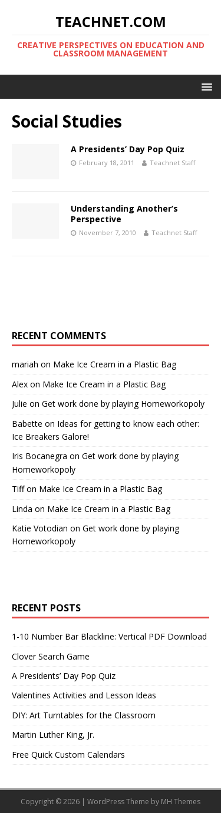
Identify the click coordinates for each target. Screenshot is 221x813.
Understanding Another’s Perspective (124, 214)
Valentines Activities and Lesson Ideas (84, 695)
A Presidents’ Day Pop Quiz (127, 149)
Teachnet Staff (172, 162)
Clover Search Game (51, 656)
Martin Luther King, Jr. (53, 734)
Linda (22, 508)
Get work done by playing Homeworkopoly (123, 403)
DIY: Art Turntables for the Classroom (84, 715)
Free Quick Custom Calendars (68, 754)
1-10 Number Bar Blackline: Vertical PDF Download (109, 636)
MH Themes (180, 802)
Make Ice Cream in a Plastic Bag (114, 364)
